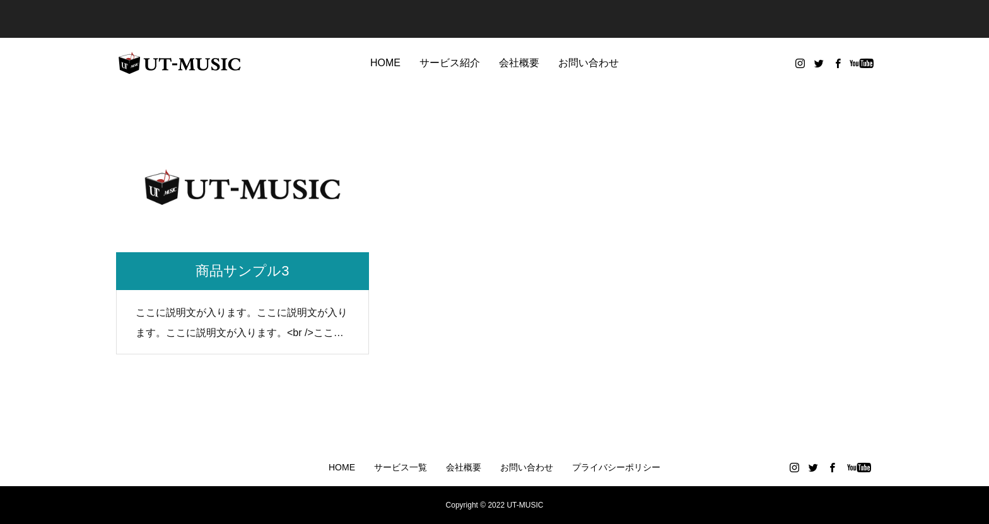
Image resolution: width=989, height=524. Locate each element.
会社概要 (519, 62)
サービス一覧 (400, 467)
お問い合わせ (588, 62)
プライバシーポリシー (616, 467)
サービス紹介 (449, 62)
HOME (385, 62)
